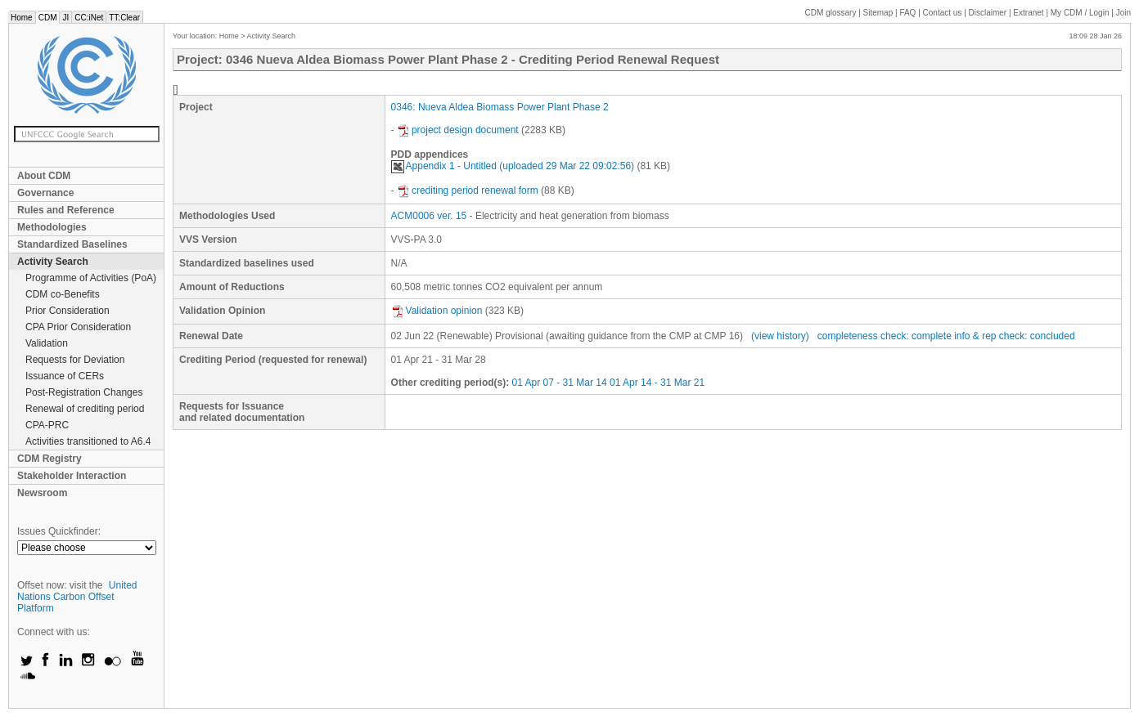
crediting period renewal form (467, 190)
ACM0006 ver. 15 (429, 216)
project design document (458, 130)
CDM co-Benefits (62, 294)
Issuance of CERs (64, 376)
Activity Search (52, 261)
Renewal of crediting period (84, 408)
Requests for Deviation (74, 359)
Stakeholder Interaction (71, 475)
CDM (47, 17)
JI (65, 17)
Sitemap (878, 12)
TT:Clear (124, 17)
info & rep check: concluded (1014, 336)
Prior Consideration (67, 310)
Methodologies (52, 227)
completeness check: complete (884, 336)
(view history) (780, 336)
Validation (46, 343)
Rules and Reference (66, 210)
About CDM (43, 175)
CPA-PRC (47, 425)
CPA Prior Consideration (78, 327)
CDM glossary (831, 12)
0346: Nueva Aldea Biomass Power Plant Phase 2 (500, 107)
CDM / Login (1081, 12)
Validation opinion (437, 310)
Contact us (942, 12)
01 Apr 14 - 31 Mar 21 (657, 382)
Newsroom (42, 493)
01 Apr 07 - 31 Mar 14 (559, 382)
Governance (45, 193)
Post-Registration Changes (83, 392)
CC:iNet (88, 17)
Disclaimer (988, 12)
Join (1123, 12)
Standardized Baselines (72, 244)
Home (22, 17)
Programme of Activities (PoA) (90, 278)
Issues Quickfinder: (59, 531)
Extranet (1028, 12)
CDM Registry (49, 458)
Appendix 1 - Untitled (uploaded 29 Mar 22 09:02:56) (513, 166)
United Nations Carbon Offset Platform (77, 597)
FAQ (907, 12)
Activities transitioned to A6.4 (88, 441)
